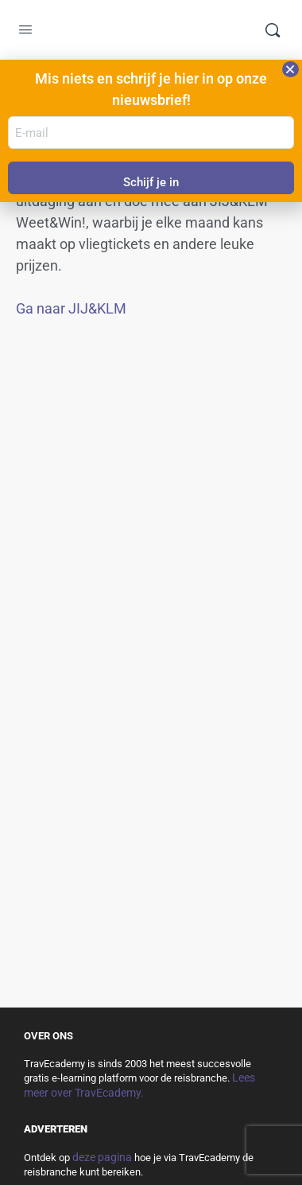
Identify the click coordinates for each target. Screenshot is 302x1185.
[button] (290, 69)
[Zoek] (272, 30)
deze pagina (102, 1157)
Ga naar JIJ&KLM (71, 308)
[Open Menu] (25, 31)
